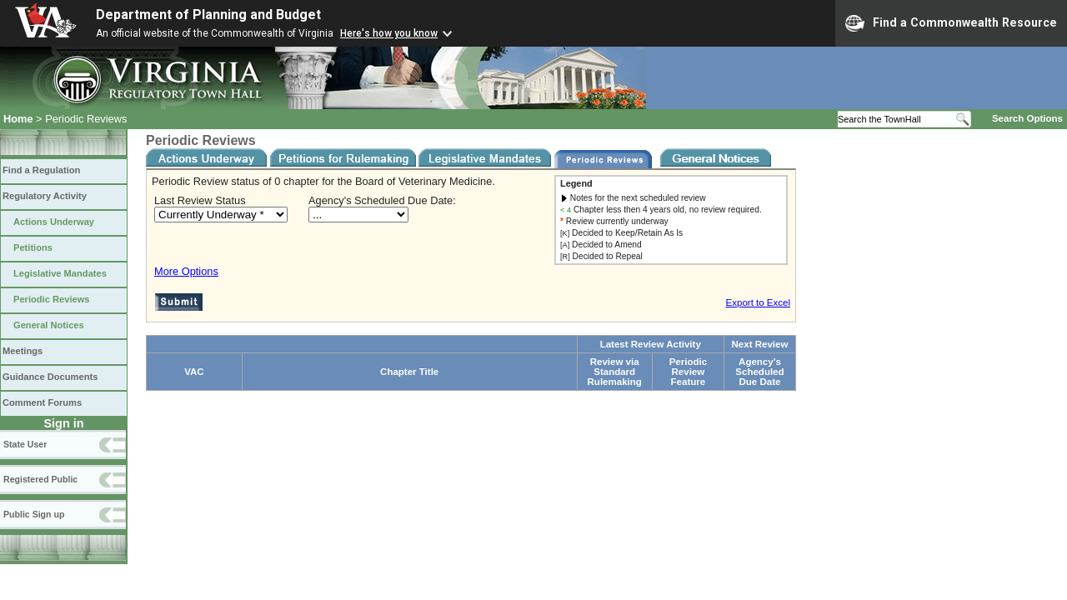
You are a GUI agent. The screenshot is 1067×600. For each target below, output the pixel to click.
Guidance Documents (50, 377)
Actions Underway (53, 222)
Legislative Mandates (60, 273)
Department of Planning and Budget (208, 14)
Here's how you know (389, 33)
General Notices (48, 325)
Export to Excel (758, 303)
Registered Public (40, 479)
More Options (186, 271)
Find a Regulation (41, 170)
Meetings (23, 351)
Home (18, 118)
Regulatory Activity (45, 196)
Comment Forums (42, 403)
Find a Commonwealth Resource (951, 23)
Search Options (1027, 118)
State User (25, 444)
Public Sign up (33, 514)
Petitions (33, 247)
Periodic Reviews (51, 299)
